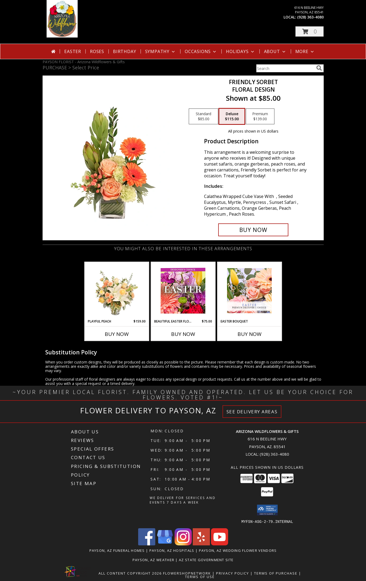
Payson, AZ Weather (153, 559)
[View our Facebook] (146, 543)
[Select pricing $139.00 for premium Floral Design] (260, 116)
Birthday (124, 51)
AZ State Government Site (206, 559)
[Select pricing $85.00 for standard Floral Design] (203, 116)
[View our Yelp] (201, 543)
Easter (72, 51)
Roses (97, 51)
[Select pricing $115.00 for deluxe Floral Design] (231, 116)
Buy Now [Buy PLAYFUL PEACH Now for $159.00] (117, 334)
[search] (319, 68)
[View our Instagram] (183, 543)
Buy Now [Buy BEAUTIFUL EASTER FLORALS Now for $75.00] (183, 334)
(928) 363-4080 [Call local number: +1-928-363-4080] (310, 17)
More (305, 51)
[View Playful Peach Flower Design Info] (116, 291)
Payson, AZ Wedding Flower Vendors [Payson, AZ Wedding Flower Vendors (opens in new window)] (238, 550)
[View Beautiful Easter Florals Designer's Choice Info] (183, 291)
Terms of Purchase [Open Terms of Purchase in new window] (275, 573)
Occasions (201, 51)
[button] (309, 31)
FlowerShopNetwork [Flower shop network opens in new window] (187, 573)
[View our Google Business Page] (164, 543)
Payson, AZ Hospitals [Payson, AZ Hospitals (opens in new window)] (171, 550)
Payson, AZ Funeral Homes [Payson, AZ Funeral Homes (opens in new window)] (117, 550)
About (275, 51)
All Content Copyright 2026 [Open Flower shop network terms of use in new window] (130, 573)
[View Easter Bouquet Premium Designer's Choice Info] (249, 291)
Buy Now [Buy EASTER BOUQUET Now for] (249, 334)
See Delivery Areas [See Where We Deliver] (252, 411)
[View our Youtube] (219, 543)
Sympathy (160, 51)
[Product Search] (285, 68)
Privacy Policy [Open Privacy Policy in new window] (232, 573)
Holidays (240, 51)
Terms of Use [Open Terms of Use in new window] (200, 576)
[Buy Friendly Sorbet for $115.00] (253, 229)
